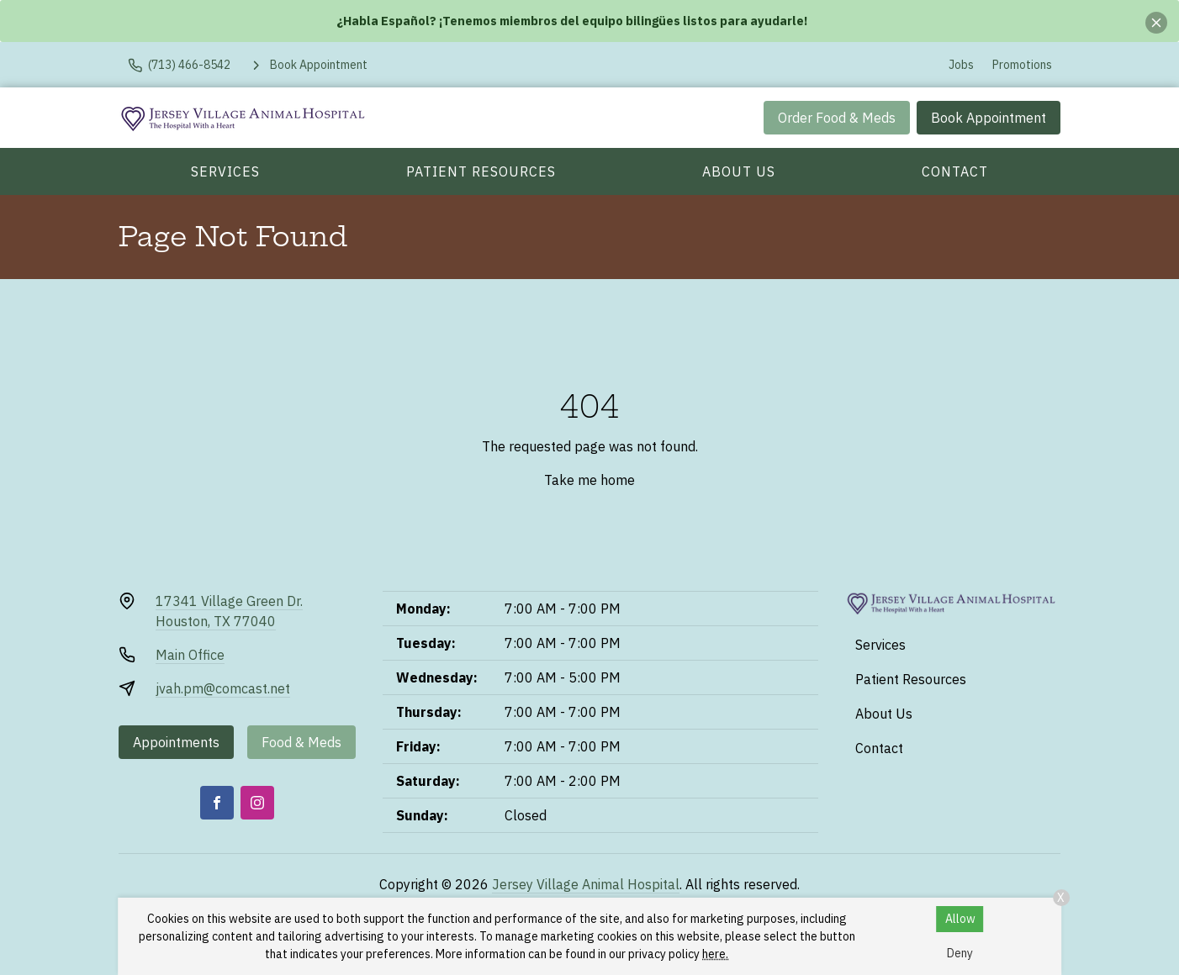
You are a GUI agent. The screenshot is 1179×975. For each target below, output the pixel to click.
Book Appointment (988, 117)
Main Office (190, 654)
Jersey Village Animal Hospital (585, 884)
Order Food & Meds (837, 117)
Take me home (589, 480)
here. (715, 954)
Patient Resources (481, 171)
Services (225, 171)
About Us (738, 171)
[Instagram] (257, 803)
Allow (960, 918)
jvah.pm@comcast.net (223, 688)
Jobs (961, 64)
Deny (960, 953)
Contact (955, 171)
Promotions (1022, 64)
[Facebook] (217, 803)
